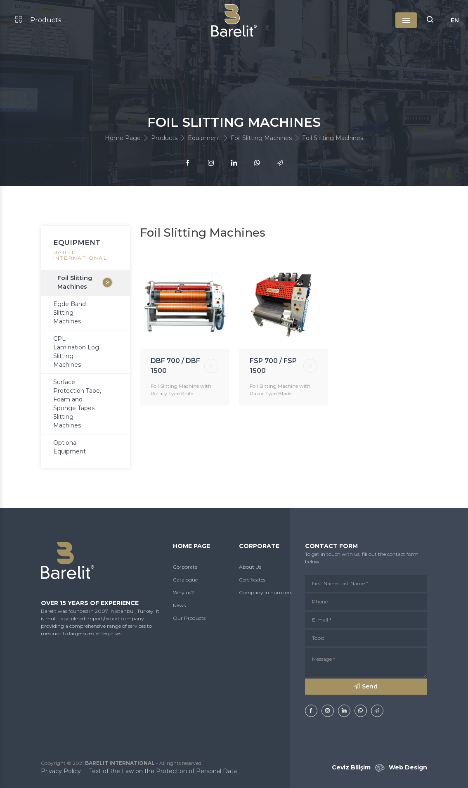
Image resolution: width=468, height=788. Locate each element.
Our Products (189, 618)
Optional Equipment (69, 447)
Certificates (252, 580)
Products (38, 20)
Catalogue (185, 580)
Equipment (204, 138)
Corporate (185, 567)
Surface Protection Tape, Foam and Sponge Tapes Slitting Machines (77, 403)
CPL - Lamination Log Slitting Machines (76, 351)
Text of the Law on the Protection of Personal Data (163, 771)
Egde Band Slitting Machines (69, 312)
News (179, 605)
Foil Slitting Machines (261, 138)
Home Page (123, 138)
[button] (430, 20)
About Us (250, 567)
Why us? (183, 592)
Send (366, 686)
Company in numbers (265, 592)
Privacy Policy (61, 771)
